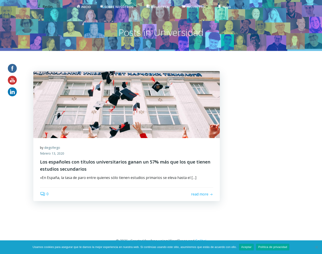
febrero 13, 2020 (52, 153)
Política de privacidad (272, 247)
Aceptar (246, 247)
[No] (316, 247)
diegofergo (52, 147)
